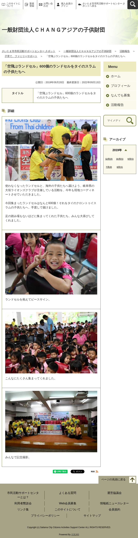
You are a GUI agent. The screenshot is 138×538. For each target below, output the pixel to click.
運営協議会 (114, 492)
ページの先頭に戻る (113, 479)
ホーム (116, 76)
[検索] (130, 120)
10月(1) (119, 159)
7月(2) (109, 167)
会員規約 (114, 509)
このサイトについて (13, 4)
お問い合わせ (48, 4)
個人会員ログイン (67, 4)
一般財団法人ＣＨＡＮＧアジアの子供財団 (87, 51)
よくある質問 (67, 492)
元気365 (75, 534)
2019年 (117, 150)
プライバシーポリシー (45, 515)
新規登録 (31, 4)
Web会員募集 (67, 503)
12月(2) (108, 159)
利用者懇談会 (23, 503)
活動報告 (125, 51)
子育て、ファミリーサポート (21, 56)
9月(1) (131, 159)
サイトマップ (92, 515)
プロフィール (120, 86)
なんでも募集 (120, 95)
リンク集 (23, 509)
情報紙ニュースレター (114, 503)
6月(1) (120, 167)
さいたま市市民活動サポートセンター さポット (28, 51)
